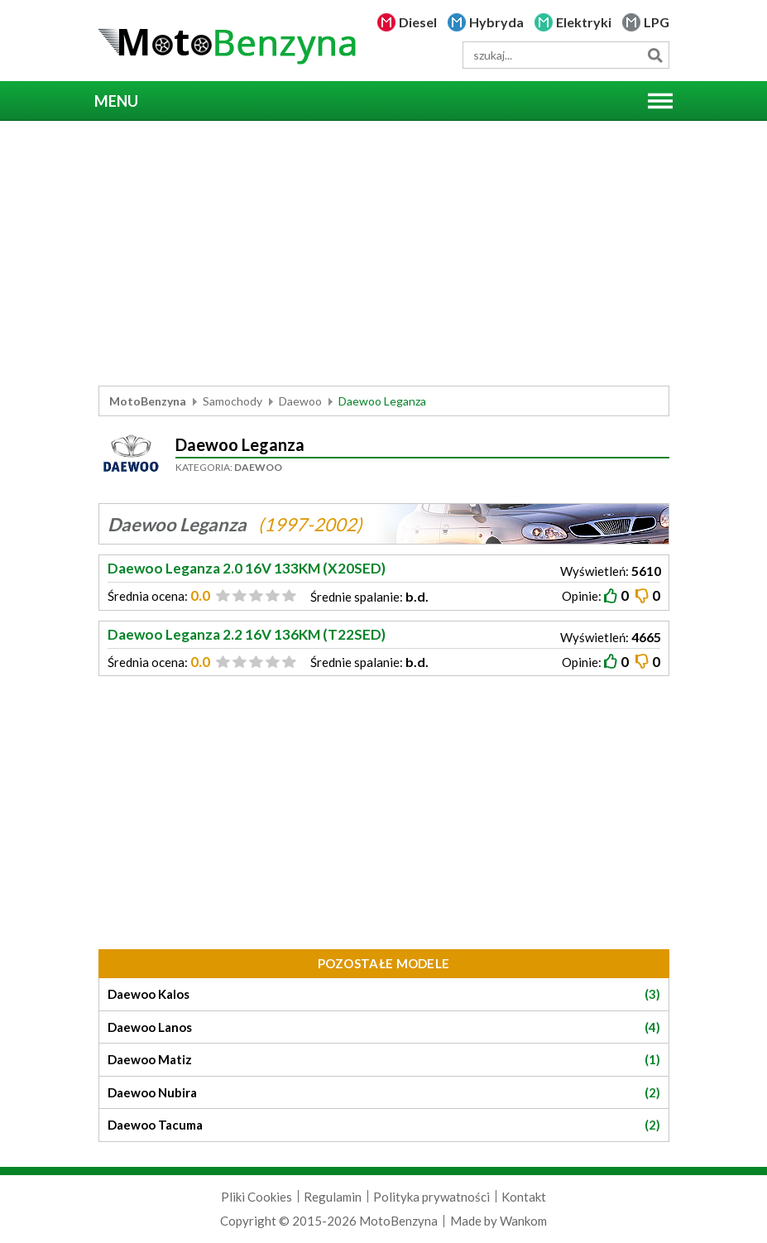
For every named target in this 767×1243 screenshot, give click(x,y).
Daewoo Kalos (384, 994)
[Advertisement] (383, 253)
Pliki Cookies (256, 1196)
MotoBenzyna (147, 401)
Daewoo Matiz (384, 1059)
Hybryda (496, 22)
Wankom (523, 1220)
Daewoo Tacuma (384, 1125)
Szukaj (655, 55)
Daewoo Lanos (384, 1027)
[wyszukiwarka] (566, 55)
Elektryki (583, 22)
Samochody (232, 401)
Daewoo (300, 401)
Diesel (418, 22)
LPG (656, 22)
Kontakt (523, 1196)
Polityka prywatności (431, 1196)
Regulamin (333, 1196)
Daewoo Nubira (384, 1092)
